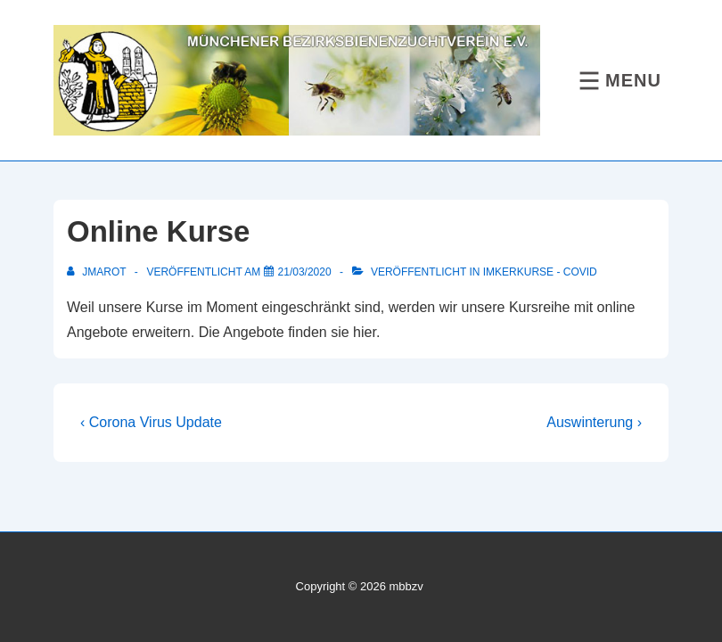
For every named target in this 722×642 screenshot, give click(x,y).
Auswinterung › (594, 422)
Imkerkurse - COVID (540, 272)
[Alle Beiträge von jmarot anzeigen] (98, 272)
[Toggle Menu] (617, 81)
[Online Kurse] (305, 272)
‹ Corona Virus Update (151, 422)
